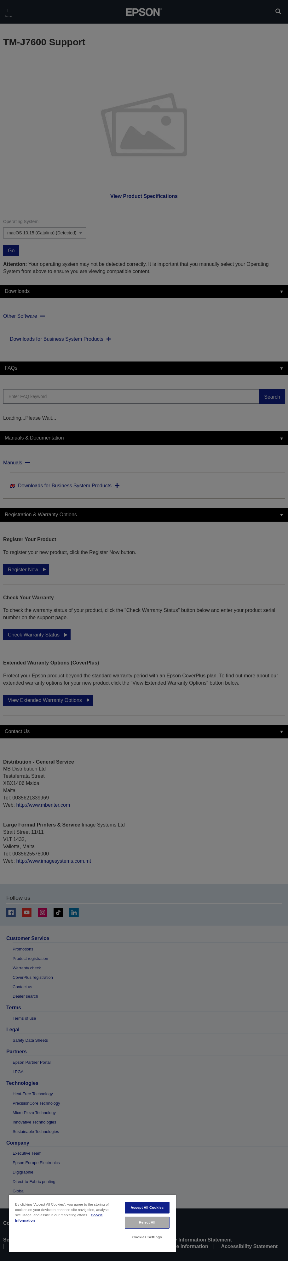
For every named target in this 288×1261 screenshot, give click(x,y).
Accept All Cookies (147, 1207)
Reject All (147, 1222)
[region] (92, 1223)
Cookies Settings (147, 1237)
